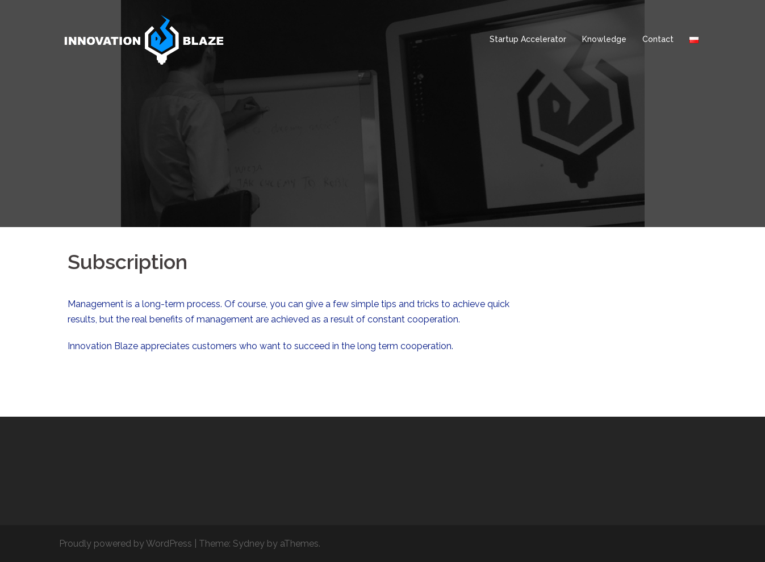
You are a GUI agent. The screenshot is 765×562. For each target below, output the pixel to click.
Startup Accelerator (528, 39)
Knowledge (604, 39)
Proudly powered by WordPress (125, 543)
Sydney (249, 543)
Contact (658, 39)
